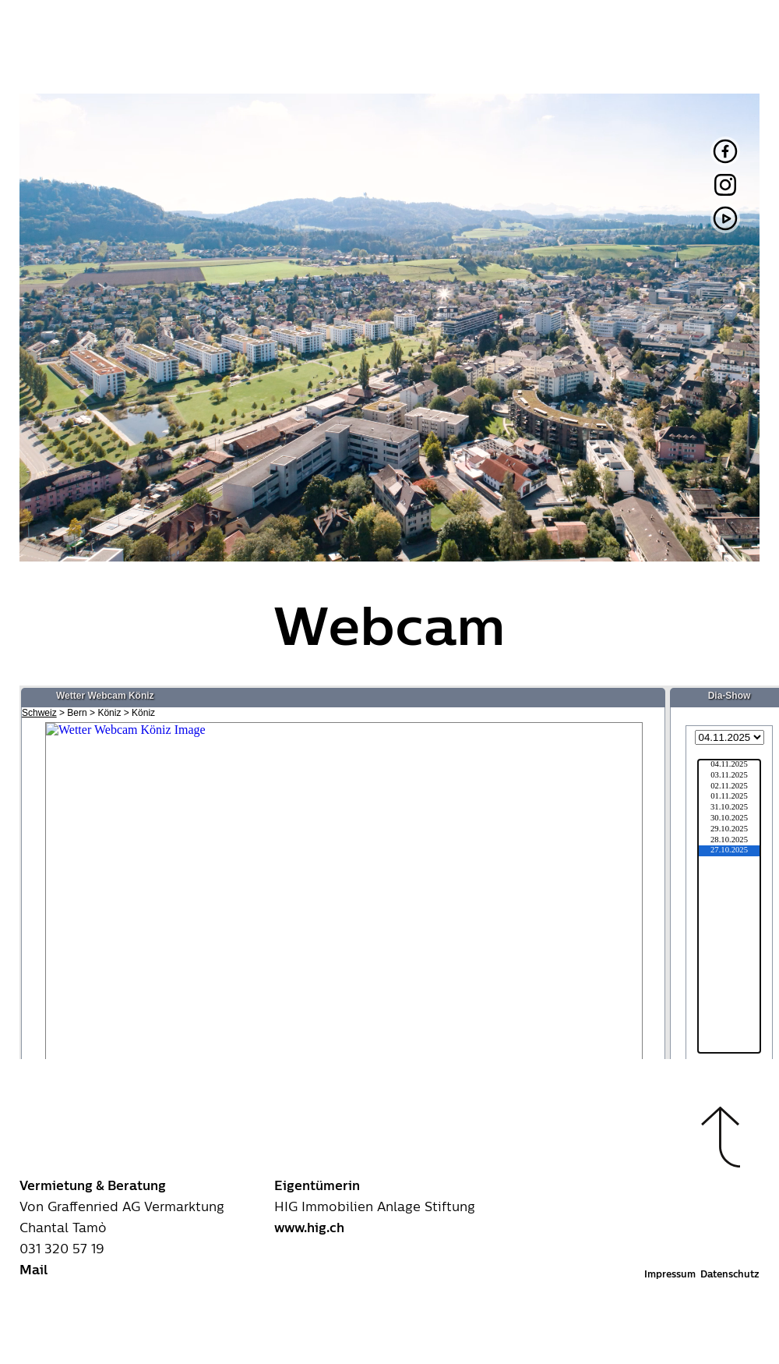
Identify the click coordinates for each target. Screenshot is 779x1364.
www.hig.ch (309, 1228)
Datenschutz (730, 1274)
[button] (720, 1137)
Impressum (670, 1274)
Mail (33, 1270)
